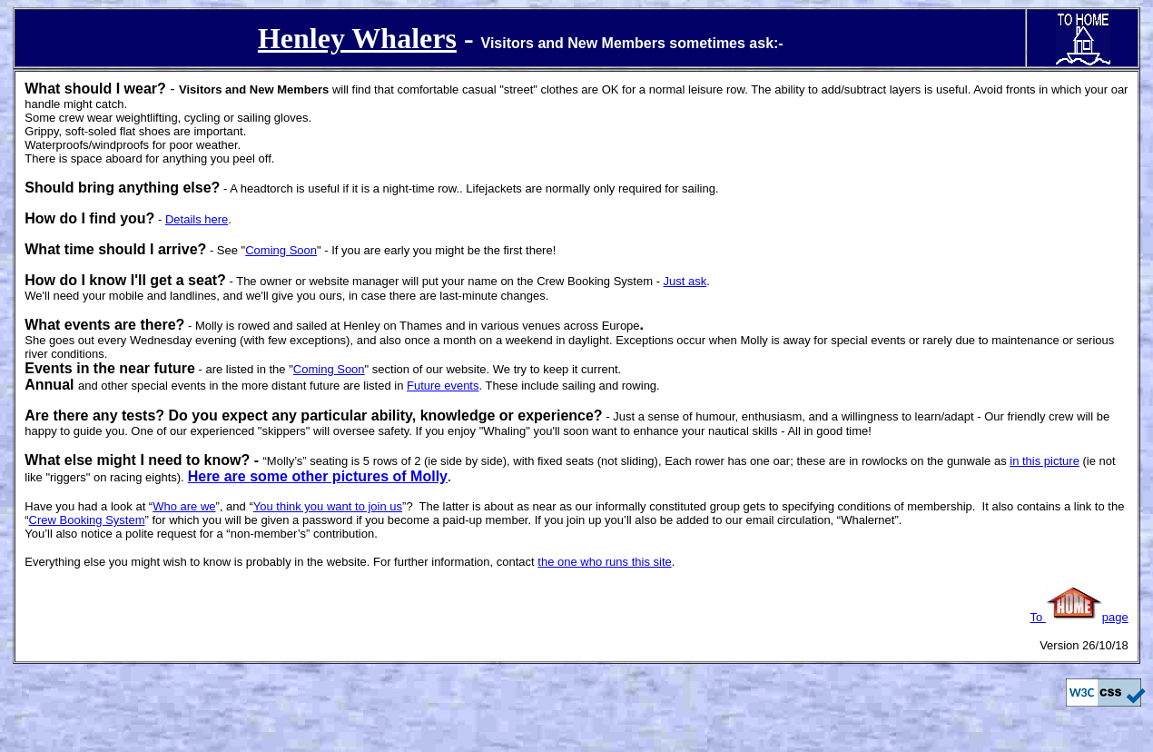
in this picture (1044, 461)
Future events (443, 385)
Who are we (184, 506)
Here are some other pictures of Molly (318, 476)
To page (1079, 617)
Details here (196, 219)
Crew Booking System (87, 520)
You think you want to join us (327, 506)
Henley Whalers (357, 38)
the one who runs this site (604, 562)
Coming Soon (281, 250)
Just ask (685, 281)
